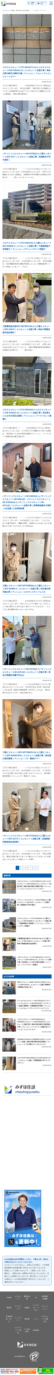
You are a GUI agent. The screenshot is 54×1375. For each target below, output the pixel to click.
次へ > (29, 868)
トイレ (36, 1319)
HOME (9, 1297)
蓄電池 (9, 1308)
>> (36, 868)
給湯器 (27, 1308)
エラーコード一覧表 (18, 1330)
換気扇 (27, 1319)
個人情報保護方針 (19, 1356)
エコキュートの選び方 (45, 1318)
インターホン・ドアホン (36, 1307)
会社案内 (36, 1330)
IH (36, 1297)
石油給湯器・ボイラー (9, 1318)
